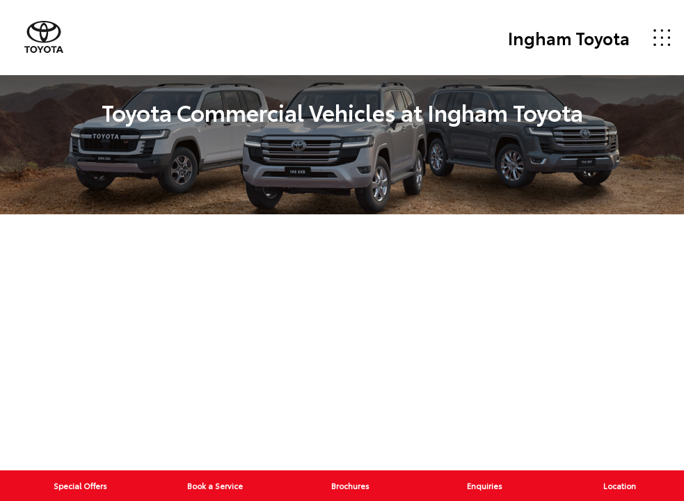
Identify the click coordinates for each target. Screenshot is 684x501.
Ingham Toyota (569, 37)
